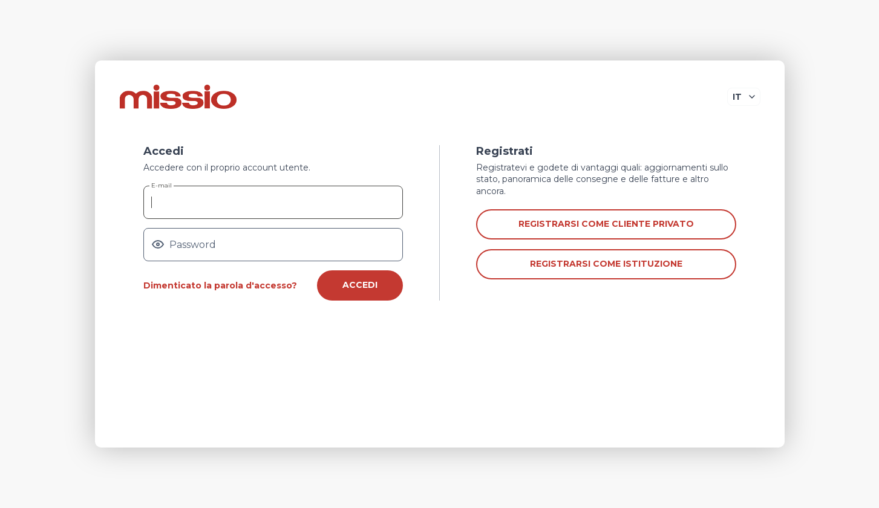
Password (192, 245)
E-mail (161, 186)
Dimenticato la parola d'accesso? (220, 285)
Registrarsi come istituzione (606, 263)
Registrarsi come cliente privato (606, 223)
